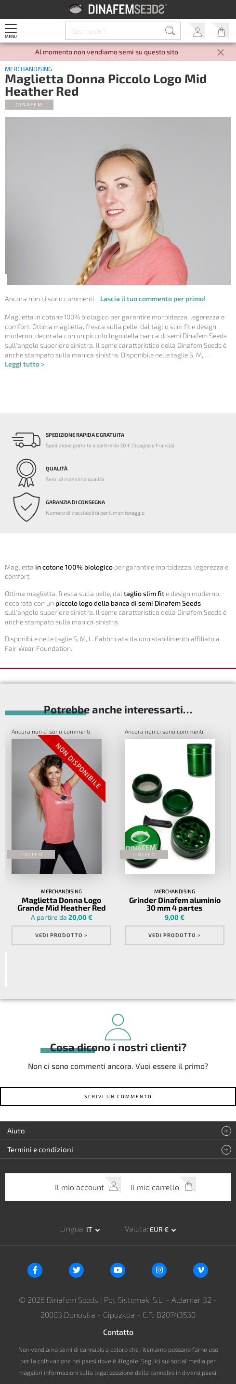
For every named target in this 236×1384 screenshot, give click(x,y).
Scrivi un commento (118, 1096)
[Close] (220, 53)
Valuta (136, 1228)
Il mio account (196, 31)
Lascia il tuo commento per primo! (153, 298)
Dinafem (29, 104)
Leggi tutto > (24, 364)
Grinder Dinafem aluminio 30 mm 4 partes (175, 904)
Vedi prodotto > (61, 935)
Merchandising (28, 69)
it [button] (89, 1229)
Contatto (118, 1331)
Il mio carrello (220, 31)
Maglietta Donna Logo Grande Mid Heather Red (61, 904)
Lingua (71, 1228)
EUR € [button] (160, 1229)
